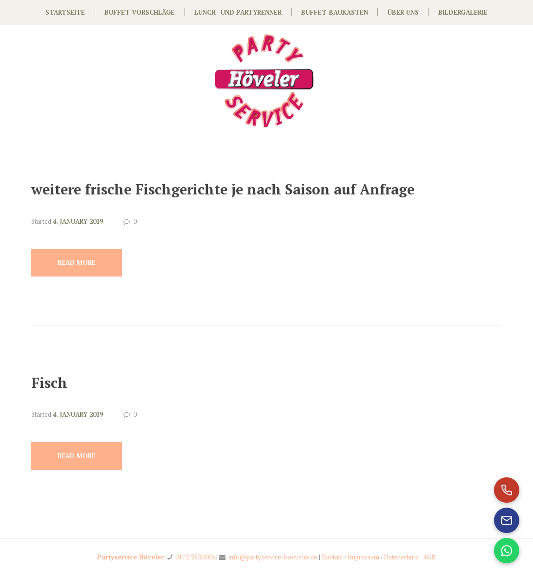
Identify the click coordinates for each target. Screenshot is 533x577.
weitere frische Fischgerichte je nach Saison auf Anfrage (222, 189)
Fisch (49, 382)
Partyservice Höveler (130, 557)
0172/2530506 (195, 557)
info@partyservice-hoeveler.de (272, 557)
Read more (77, 262)
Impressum (363, 557)
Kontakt (332, 557)
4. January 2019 (78, 221)
